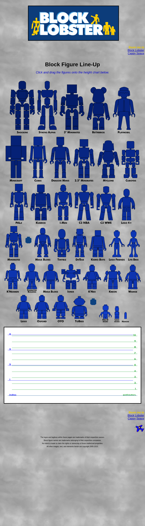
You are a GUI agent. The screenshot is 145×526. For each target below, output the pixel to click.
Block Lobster (136, 50)
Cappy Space (136, 53)
